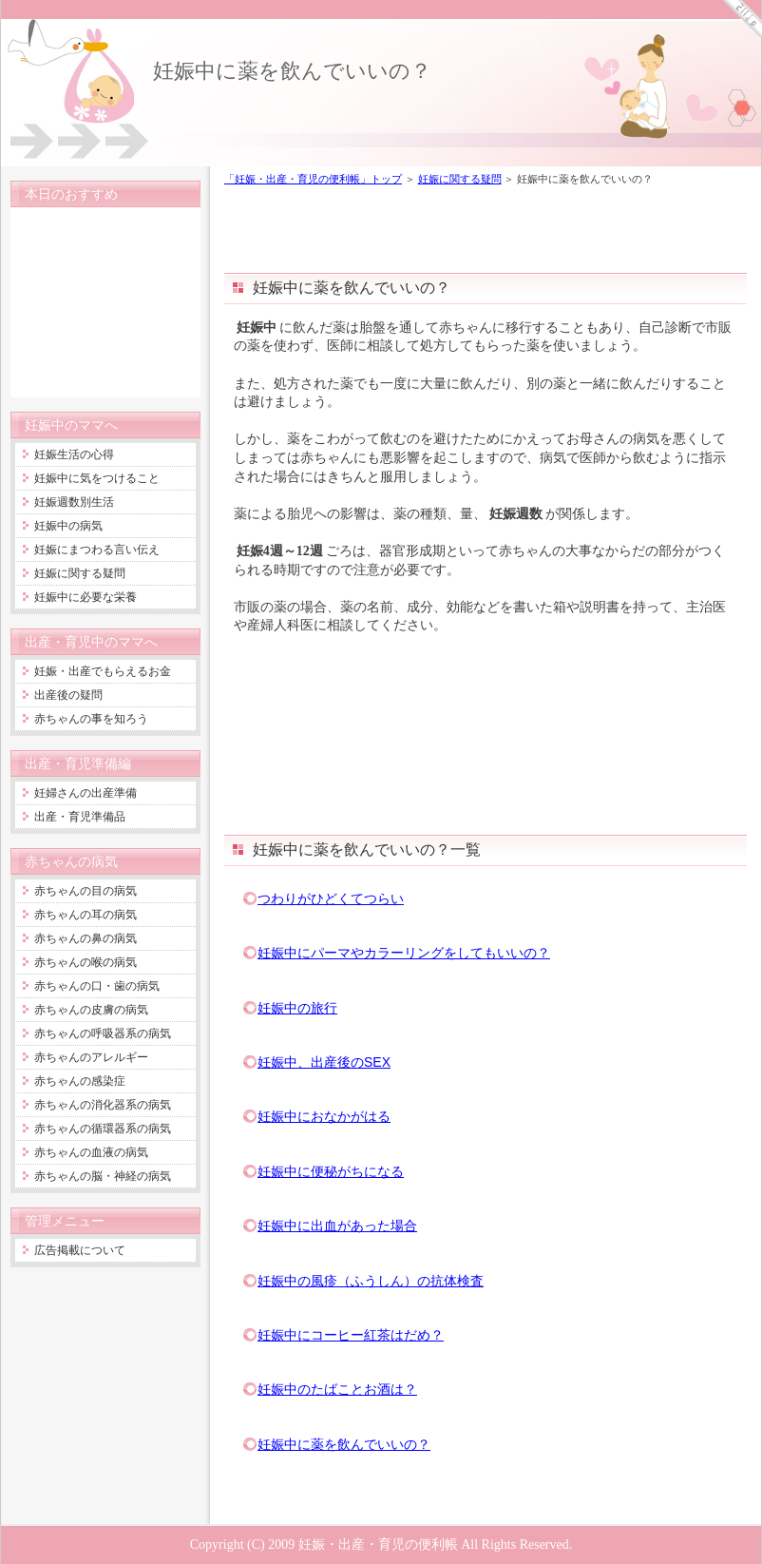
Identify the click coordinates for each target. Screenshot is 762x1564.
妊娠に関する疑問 (460, 178)
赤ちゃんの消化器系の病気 (102, 1104)
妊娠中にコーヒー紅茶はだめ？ (350, 1334)
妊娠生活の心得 (74, 454)
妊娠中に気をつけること (97, 478)
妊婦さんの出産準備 (85, 793)
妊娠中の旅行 (297, 1007)
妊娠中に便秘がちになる (330, 1171)
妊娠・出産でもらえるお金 (102, 671)
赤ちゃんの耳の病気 (85, 914)
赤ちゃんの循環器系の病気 (102, 1128)
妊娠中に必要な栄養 (85, 597)
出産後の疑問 (68, 695)
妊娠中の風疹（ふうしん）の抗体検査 (370, 1280)
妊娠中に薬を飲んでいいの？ (292, 71)
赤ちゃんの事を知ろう (91, 718)
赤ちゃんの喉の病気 (85, 962)
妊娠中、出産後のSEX (324, 1062)
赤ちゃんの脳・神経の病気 (102, 1176)
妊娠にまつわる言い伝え (97, 549)
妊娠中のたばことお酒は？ (337, 1389)
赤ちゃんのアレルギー (91, 1057)
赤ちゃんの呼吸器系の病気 (102, 1033)
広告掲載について (79, 1250)
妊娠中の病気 (68, 525)
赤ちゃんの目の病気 (85, 891)
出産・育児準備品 (79, 816)
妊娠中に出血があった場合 (337, 1225)
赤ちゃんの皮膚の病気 (91, 1009)
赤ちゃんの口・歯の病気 (97, 986)
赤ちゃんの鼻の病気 (85, 938)
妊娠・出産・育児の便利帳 (378, 1544)
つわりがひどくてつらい (330, 898)
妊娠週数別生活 (74, 502)
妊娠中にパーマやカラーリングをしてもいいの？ (403, 952)
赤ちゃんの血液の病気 (91, 1152)
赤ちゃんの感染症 (79, 1081)
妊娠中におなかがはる (324, 1116)
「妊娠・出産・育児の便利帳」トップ (313, 178)
